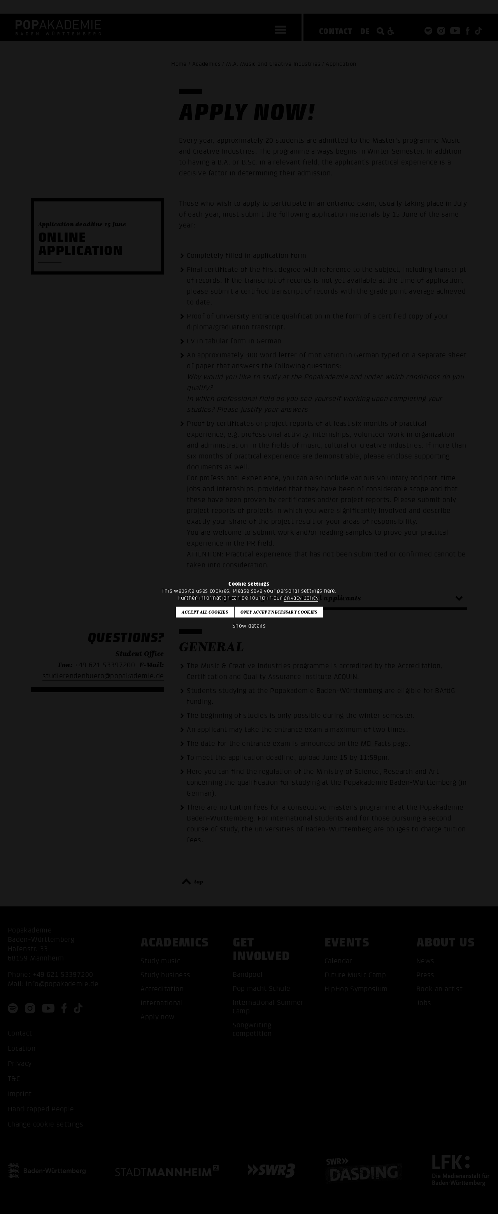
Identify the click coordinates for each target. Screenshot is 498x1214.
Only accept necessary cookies (278, 612)
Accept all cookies (205, 612)
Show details (249, 626)
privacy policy (301, 598)
